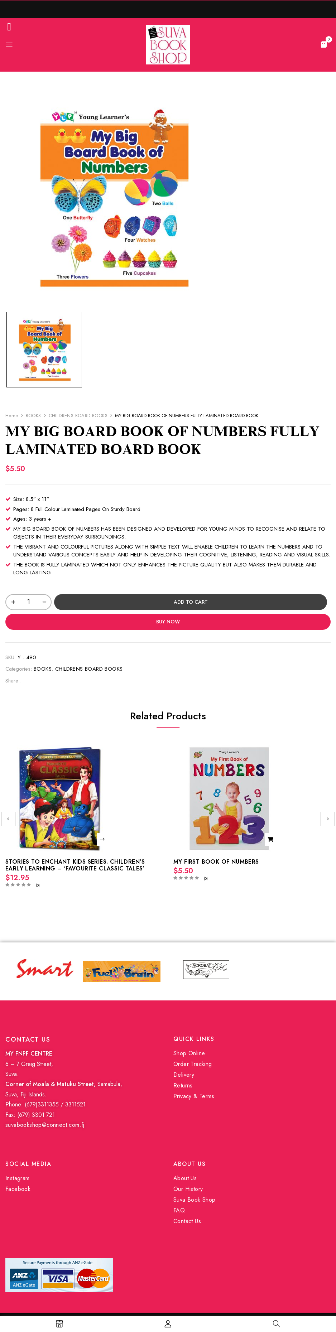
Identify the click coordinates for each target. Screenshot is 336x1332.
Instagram (17, 1178)
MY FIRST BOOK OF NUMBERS (216, 862)
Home (11, 415)
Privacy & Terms (193, 1096)
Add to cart (191, 601)
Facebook (17, 1189)
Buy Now (168, 621)
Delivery (183, 1075)
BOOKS (33, 415)
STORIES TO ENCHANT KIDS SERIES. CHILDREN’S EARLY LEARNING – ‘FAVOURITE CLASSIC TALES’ (75, 865)
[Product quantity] (28, 602)
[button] (324, 44)
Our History (188, 1189)
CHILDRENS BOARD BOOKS (78, 415)
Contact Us (187, 1221)
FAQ (179, 1210)
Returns (183, 1085)
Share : (13, 681)
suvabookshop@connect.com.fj (45, 1125)
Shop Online (189, 1053)
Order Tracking (192, 1064)
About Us (185, 1178)
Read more (103, 839)
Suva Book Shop (194, 1200)
